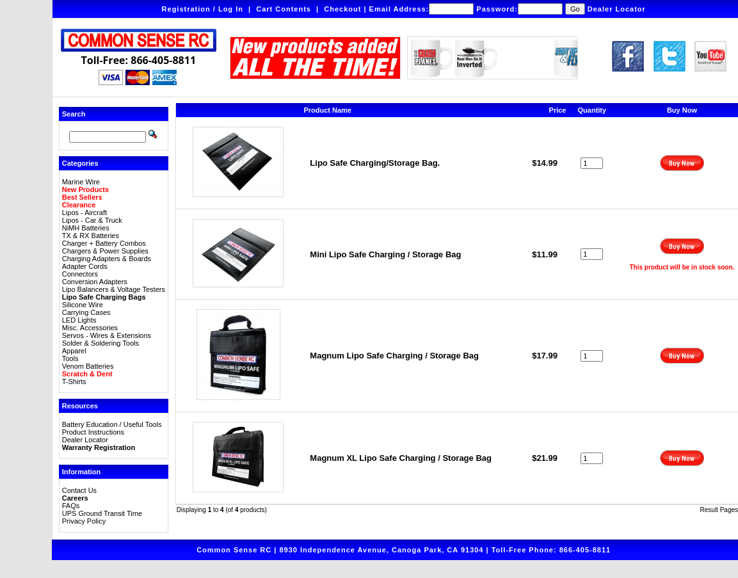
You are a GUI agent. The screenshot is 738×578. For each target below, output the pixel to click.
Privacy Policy (84, 521)
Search (74, 114)
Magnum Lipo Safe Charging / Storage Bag (394, 355)
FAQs (71, 506)
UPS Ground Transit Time (102, 513)
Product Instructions (93, 432)
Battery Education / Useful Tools (112, 424)
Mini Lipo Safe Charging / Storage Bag (385, 254)
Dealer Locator (617, 9)
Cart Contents (283, 9)
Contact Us (79, 490)
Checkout (342, 9)
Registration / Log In (202, 9)
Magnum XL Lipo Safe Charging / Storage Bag (401, 458)
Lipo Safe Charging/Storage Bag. (375, 163)
